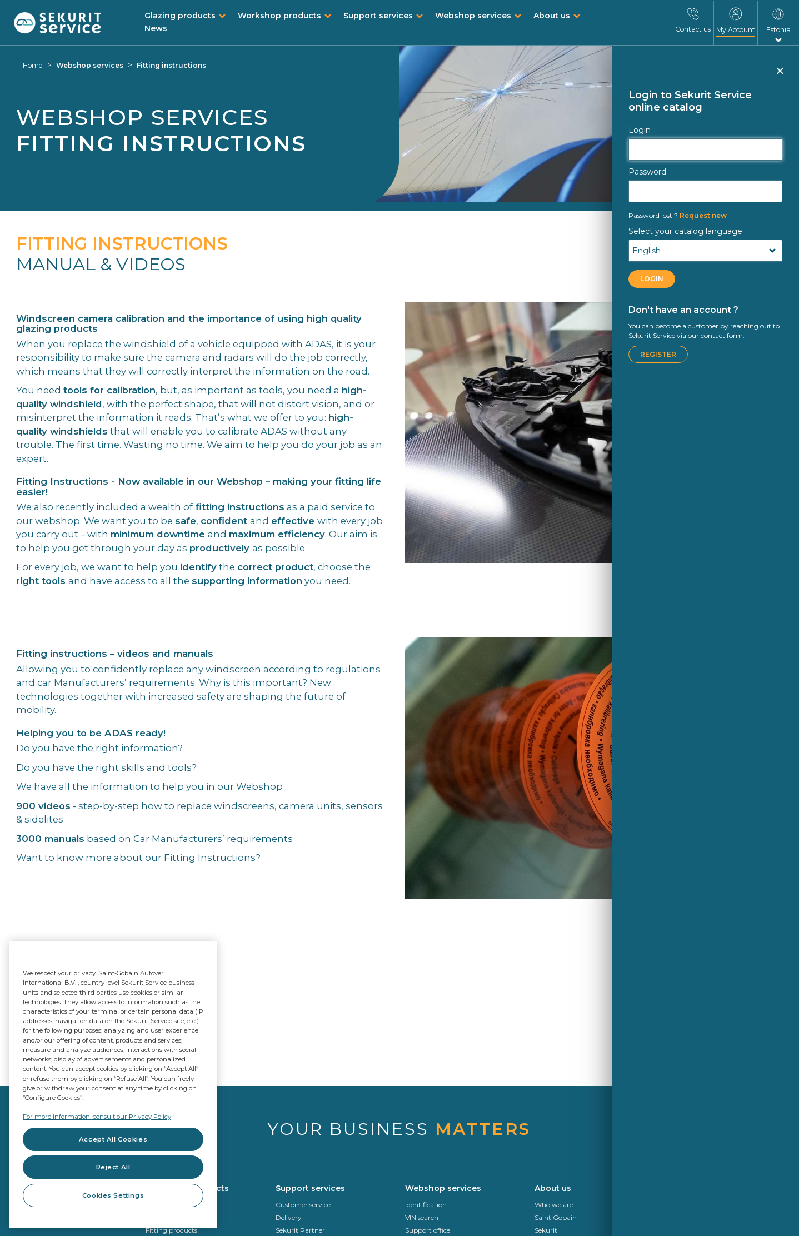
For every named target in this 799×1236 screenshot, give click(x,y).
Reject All (113, 1167)
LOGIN (651, 279)
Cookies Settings (113, 1195)
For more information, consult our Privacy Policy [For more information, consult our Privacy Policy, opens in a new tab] (97, 1116)
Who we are (554, 1204)
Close (779, 75)
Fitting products (171, 1230)
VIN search (421, 1217)
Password (647, 172)
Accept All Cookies (113, 1139)
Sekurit (546, 1230)
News (155, 28)
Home (33, 65)
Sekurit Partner (300, 1230)
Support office (427, 1230)
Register (658, 354)
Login (639, 130)
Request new (677, 215)
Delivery (289, 1217)
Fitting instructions (171, 65)
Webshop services (473, 16)
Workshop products (279, 16)
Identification (426, 1204)
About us (551, 16)
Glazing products (180, 16)
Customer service (303, 1204)
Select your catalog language (685, 231)
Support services (378, 16)
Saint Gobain (556, 1217)
